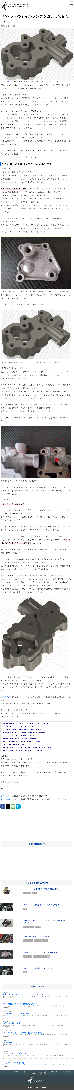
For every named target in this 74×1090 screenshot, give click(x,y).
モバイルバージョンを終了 (37, 1087)
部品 (25, 908)
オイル (31, 940)
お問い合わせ (6, 799)
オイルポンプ (41, 956)
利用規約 (16, 1072)
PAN (25, 956)
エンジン (26, 926)
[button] (71, 3)
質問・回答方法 (66, 1072)
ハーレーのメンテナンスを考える (36, 936)
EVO (25, 893)
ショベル (34, 893)
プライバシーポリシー (29, 1072)
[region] (37, 824)
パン (36, 926)
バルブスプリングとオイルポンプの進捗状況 (40, 952)
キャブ (29, 893)
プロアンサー (6, 796)
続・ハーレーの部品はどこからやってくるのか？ (42, 968)
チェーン (42, 940)
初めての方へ (7, 1072)
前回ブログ (5, 82)
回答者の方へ (54, 1072)
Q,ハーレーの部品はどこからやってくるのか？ (41, 905)
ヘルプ (33, 1073)
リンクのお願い (43, 1072)
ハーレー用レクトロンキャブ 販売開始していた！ (42, 889)
